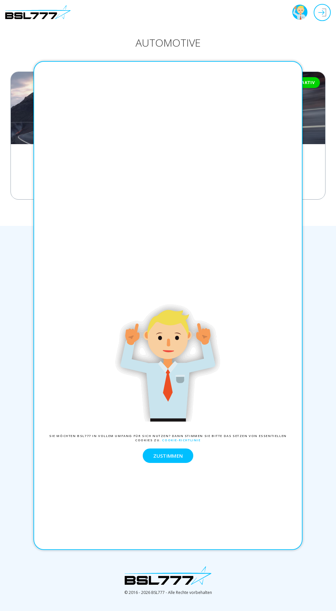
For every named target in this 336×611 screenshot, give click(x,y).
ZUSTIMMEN (168, 455)
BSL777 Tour (299, 12)
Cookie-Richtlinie (181, 440)
